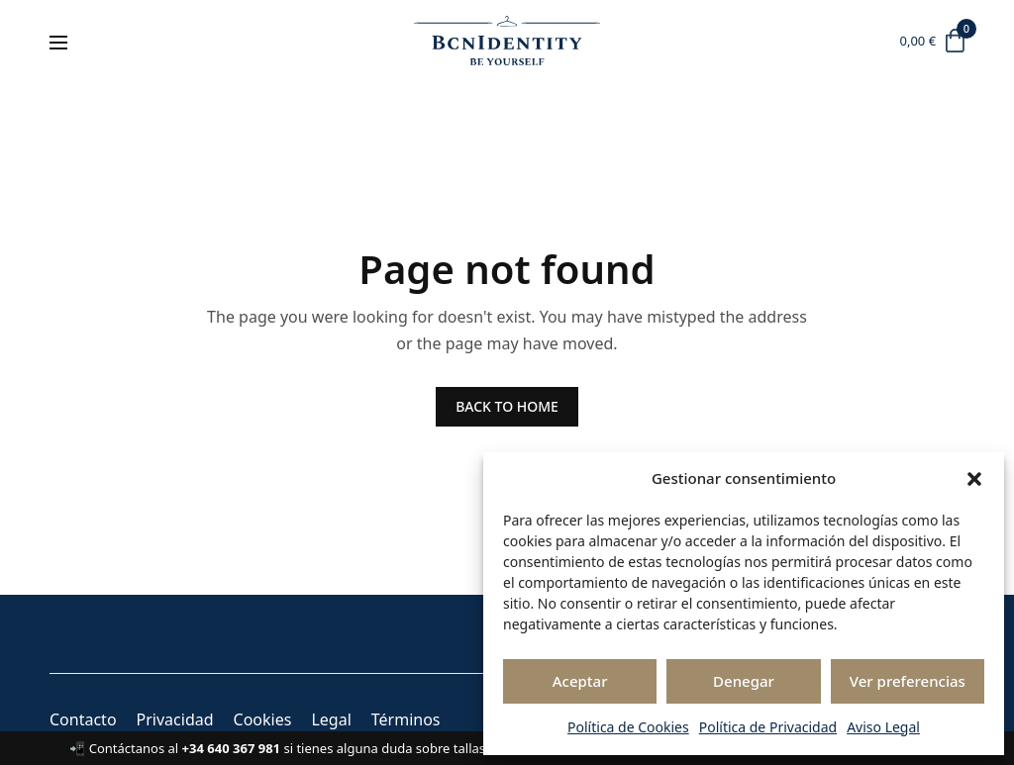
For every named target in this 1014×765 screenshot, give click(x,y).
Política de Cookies (628, 726)
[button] (974, 479)
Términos (406, 719)
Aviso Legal (883, 726)
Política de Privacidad (768, 726)
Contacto (83, 719)
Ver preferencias (907, 681)
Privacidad (175, 719)
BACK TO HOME (507, 406)
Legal (331, 719)
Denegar (743, 681)
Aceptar (580, 681)
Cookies (263, 719)
